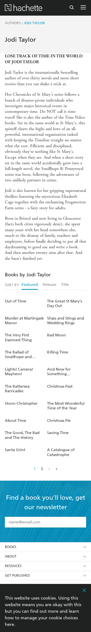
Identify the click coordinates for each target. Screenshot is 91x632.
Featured (30, 284)
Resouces (45, 566)
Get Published (45, 575)
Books (45, 547)
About (45, 556)
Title (65, 284)
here (9, 624)
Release (49, 284)
